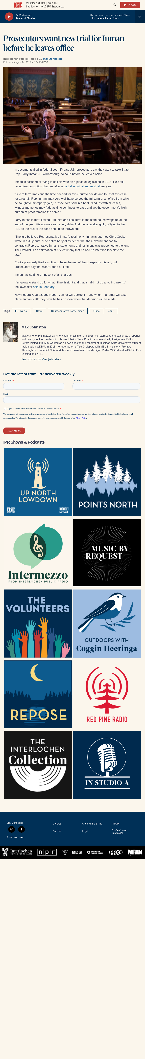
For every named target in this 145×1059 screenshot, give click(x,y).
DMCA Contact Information (119, 831)
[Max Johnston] (10, 332)
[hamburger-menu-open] (8, 5)
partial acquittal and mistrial (82, 186)
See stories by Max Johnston (41, 359)
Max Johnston (52, 58)
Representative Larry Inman (67, 311)
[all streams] (140, 16)
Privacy (116, 824)
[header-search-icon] (115, 4)
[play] (9, 17)
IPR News (21, 311)
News (39, 311)
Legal (85, 831)
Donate (131, 5)
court (111, 311)
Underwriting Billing (92, 824)
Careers (57, 831)
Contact (57, 824)
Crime (96, 311)
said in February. (44, 287)
